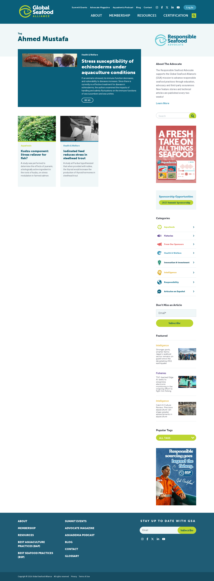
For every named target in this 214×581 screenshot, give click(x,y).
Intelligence (162, 345)
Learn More (162, 103)
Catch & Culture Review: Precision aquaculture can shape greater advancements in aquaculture (164, 411)
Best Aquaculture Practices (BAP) (31, 544)
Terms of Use (84, 577)
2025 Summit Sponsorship (176, 202)
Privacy (74, 577)
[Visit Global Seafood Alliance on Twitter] (167, 7)
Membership (119, 16)
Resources (146, 16)
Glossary (72, 556)
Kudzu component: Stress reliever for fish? (35, 154)
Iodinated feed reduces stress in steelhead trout (75, 154)
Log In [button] (189, 7)
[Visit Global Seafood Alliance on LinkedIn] (172, 7)
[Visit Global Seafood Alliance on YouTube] (178, 7)
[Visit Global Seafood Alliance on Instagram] (157, 7)
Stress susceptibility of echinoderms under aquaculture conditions (108, 66)
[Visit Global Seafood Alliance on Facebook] (162, 7)
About (96, 16)
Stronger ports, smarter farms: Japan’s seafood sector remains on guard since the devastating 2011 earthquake (164, 357)
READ (88, 100)
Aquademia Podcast (123, 7)
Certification (175, 16)
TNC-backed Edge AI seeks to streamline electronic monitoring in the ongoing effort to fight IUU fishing (164, 384)
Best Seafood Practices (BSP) (35, 555)
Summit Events (79, 7)
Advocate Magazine (100, 7)
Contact (148, 7)
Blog (138, 7)
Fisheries (161, 373)
